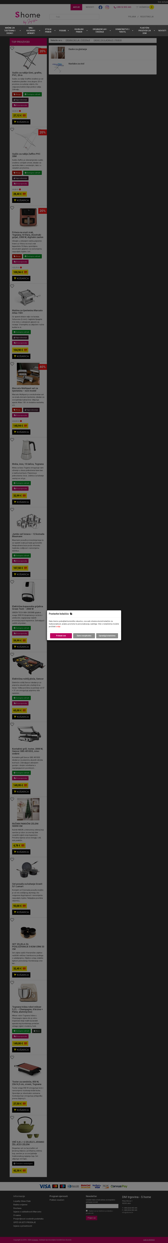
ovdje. (58, 627)
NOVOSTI (162, 30)
